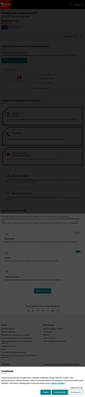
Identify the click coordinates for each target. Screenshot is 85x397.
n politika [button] (57, 383)
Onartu (47, 392)
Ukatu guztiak (60, 392)
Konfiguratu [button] (77, 392)
